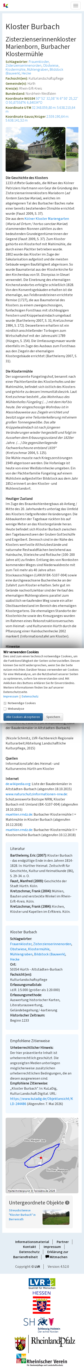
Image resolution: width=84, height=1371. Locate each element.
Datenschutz (29, 1251)
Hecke (26, 73)
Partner (63, 1241)
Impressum (52, 1246)
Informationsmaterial (32, 1241)
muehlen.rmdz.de (19, 814)
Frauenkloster (39, 61)
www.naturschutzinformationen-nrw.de (36, 794)
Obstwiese (50, 65)
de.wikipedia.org (18, 783)
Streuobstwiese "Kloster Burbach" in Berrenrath (22, 1215)
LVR (37, 1266)
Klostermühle (16, 69)
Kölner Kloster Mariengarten (46, 218)
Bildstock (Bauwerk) (49, 954)
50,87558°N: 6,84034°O (25, 102)
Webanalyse (13, 709)
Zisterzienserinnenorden (23, 65)
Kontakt (29, 1246)
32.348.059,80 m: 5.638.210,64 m (40, 109)
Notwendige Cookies (19, 703)
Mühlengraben (37, 69)
